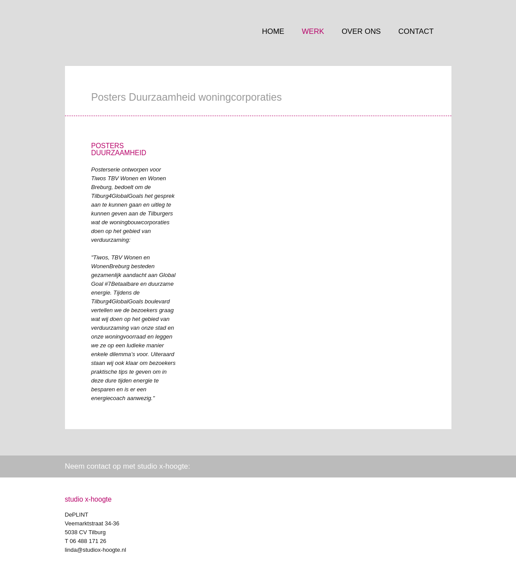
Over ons (361, 31)
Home (273, 31)
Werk (313, 31)
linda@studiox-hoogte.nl (95, 549)
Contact (415, 31)
